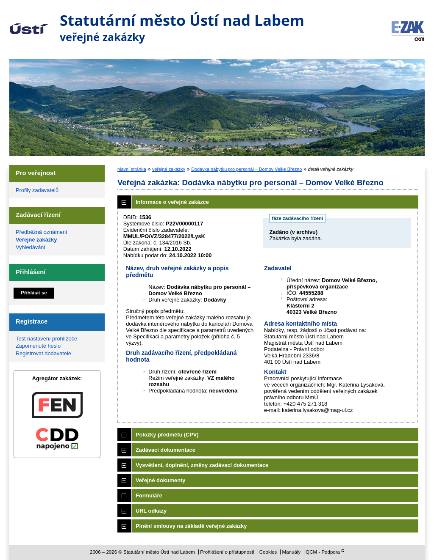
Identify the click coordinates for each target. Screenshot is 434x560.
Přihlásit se (34, 292)
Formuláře (149, 495)
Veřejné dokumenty (160, 480)
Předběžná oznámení (41, 232)
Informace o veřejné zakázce (172, 202)
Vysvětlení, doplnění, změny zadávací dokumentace (202, 465)
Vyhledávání (30, 247)
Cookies (268, 552)
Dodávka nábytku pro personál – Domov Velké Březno (246, 169)
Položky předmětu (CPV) (167, 434)
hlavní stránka (131, 169)
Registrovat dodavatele (43, 353)
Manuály (291, 552)
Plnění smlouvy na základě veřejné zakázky (191, 526)
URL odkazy (151, 511)
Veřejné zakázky (36, 239)
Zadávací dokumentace (165, 450)
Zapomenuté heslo (38, 346)
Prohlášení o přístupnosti (227, 552)
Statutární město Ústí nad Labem (29, 23)
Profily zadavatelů (37, 190)
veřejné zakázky (168, 169)
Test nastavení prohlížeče (46, 338)
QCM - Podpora (323, 552)
